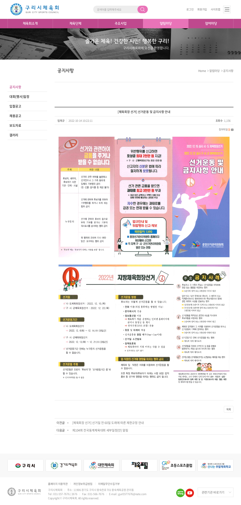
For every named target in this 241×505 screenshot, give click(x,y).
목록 (228, 409)
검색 (142, 9)
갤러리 (13, 135)
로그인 (190, 9)
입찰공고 (15, 106)
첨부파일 (226, 129)
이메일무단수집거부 (109, 484)
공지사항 (15, 86)
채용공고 (15, 115)
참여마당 (211, 23)
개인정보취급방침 (82, 484)
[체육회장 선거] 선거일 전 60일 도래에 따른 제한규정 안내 (108, 422)
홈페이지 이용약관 (58, 484)
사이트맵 (215, 9)
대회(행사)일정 (19, 96)
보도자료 (15, 125)
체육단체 (75, 23)
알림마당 (166, 23)
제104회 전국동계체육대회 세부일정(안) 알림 (100, 430)
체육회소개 (30, 23)
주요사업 (121, 23)
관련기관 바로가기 (213, 492)
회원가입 (202, 9)
